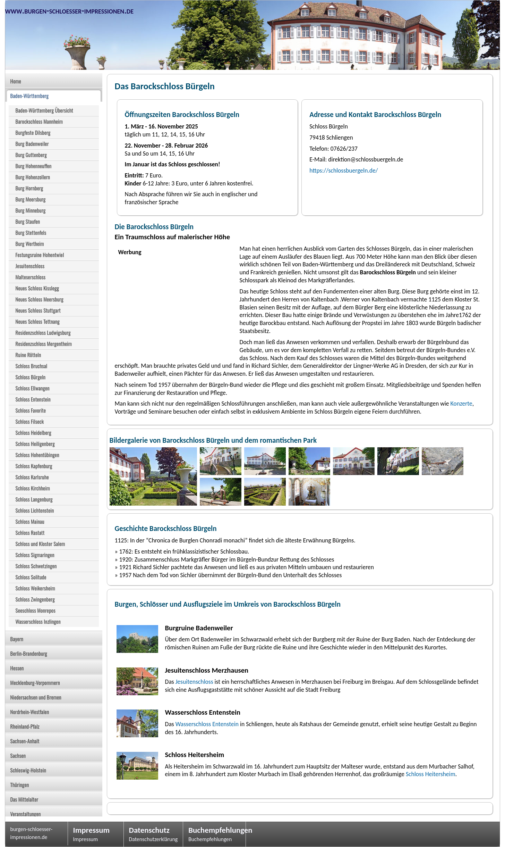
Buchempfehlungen (214, 830)
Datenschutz (149, 830)
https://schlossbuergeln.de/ (343, 170)
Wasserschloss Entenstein (207, 724)
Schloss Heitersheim (430, 774)
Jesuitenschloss (194, 682)
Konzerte (461, 403)
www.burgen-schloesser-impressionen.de (69, 10)
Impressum (91, 830)
